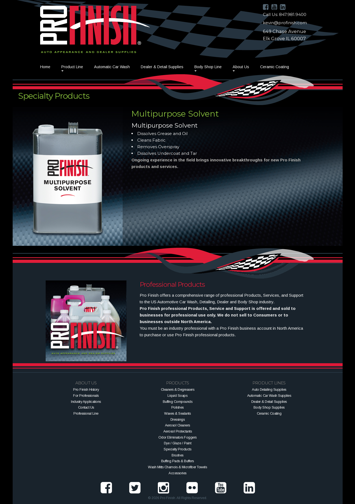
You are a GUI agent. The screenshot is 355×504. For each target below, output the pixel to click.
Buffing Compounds (177, 402)
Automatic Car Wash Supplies (269, 395)
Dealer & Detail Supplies (162, 67)
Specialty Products (177, 449)
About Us (241, 67)
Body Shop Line (208, 67)
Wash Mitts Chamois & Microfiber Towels (177, 467)
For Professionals (86, 395)
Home (45, 67)
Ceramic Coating (274, 67)
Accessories (177, 473)
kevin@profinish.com (285, 22)
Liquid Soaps (177, 395)
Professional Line (85, 413)
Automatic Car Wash (112, 67)
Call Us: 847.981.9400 (284, 14)
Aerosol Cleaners (177, 425)
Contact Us (86, 407)
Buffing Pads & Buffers (177, 461)
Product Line (72, 67)
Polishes (177, 407)
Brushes (177, 455)
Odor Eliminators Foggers (177, 437)
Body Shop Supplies (269, 407)
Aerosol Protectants (177, 431)
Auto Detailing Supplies (269, 389)
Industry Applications (86, 402)
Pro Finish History (86, 389)
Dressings (177, 419)
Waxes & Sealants (177, 413)
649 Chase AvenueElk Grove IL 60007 (284, 35)
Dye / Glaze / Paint (177, 443)
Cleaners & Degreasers (177, 389)
